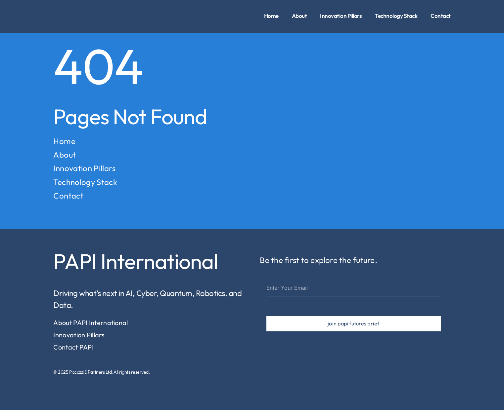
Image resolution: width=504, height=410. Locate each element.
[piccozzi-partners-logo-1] (64, 8)
